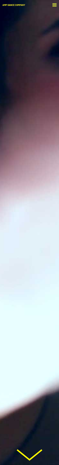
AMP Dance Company (13, 5)
